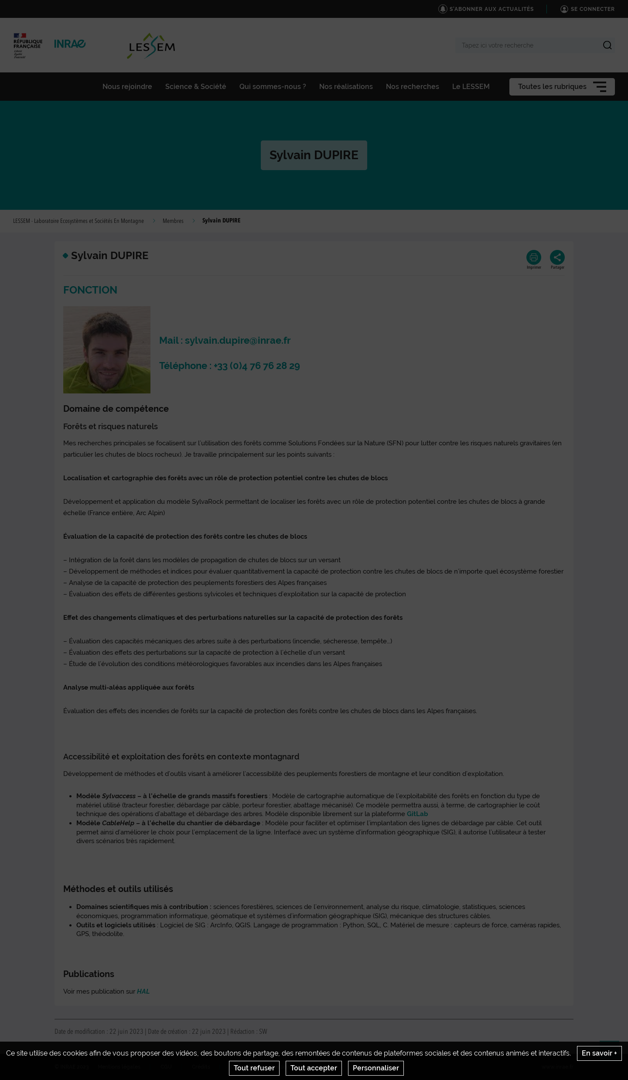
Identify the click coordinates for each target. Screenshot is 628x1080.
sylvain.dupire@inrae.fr (238, 340)
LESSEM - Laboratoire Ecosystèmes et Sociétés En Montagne (78, 221)
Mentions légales (119, 1067)
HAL (143, 991)
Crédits (201, 1067)
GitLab (417, 814)
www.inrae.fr (557, 1067)
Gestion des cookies (295, 1067)
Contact (240, 1067)
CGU (166, 1067)
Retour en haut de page (613, 1054)
